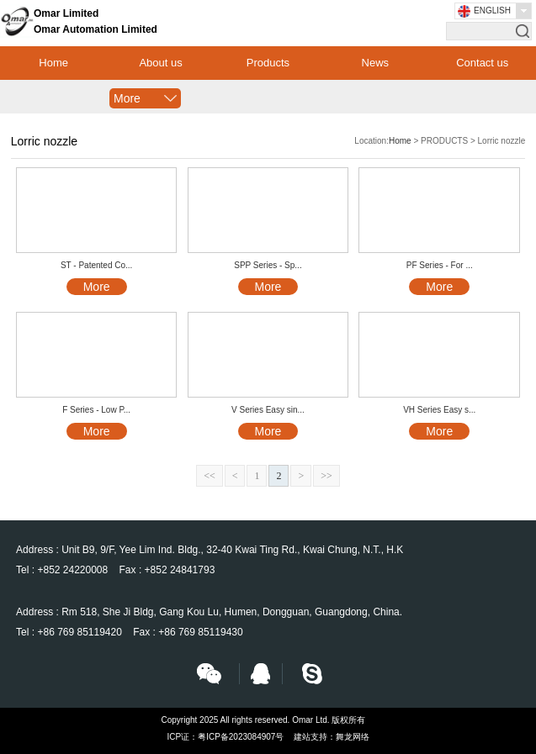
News (376, 62)
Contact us (482, 62)
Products (268, 62)
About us (160, 62)
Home (53, 62)
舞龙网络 (352, 736)
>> (326, 476)
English (492, 10)
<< (209, 476)
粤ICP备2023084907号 (241, 736)
